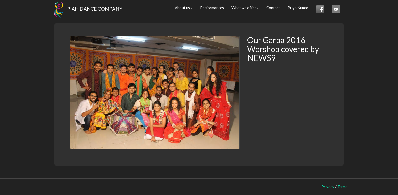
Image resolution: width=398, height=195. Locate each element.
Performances (212, 7)
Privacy (327, 186)
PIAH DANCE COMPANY (86, 7)
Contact (273, 7)
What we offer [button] (245, 7)
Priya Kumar (298, 7)
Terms (342, 186)
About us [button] (183, 7)
